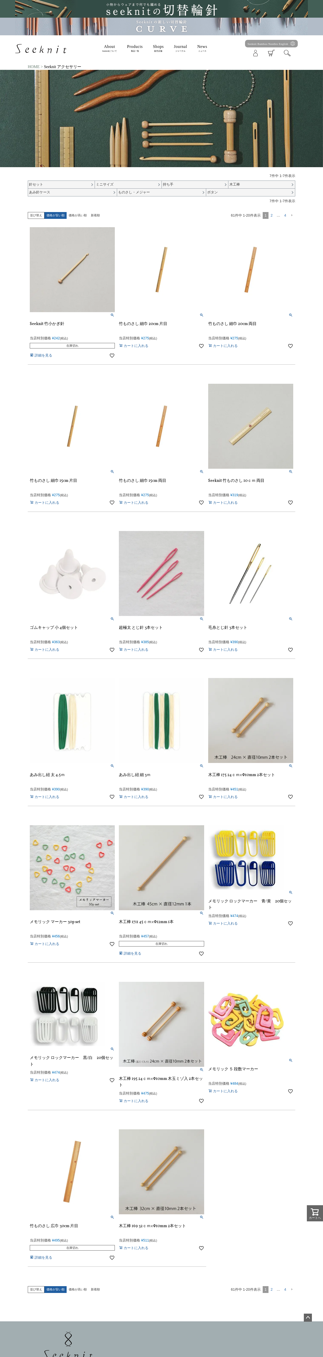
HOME (34, 67)
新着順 (95, 215)
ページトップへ (308, 1318)
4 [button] (285, 215)
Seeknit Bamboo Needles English (268, 43)
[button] (291, 215)
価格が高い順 (78, 215)
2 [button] (272, 215)
